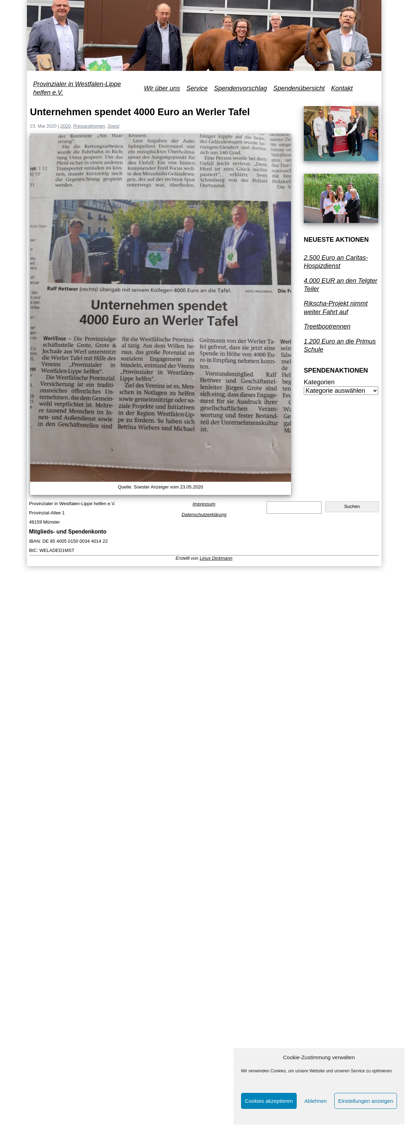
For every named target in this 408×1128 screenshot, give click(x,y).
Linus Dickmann (216, 558)
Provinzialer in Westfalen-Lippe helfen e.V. (77, 88)
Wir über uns (162, 88)
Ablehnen (315, 1101)
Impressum (203, 504)
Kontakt (342, 88)
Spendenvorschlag (240, 88)
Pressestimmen (89, 126)
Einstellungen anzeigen (365, 1101)
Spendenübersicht (299, 88)
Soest (113, 126)
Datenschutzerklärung (203, 514)
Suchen (352, 506)
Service (197, 88)
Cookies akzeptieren (269, 1101)
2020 (65, 126)
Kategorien (319, 382)
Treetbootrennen (327, 326)
